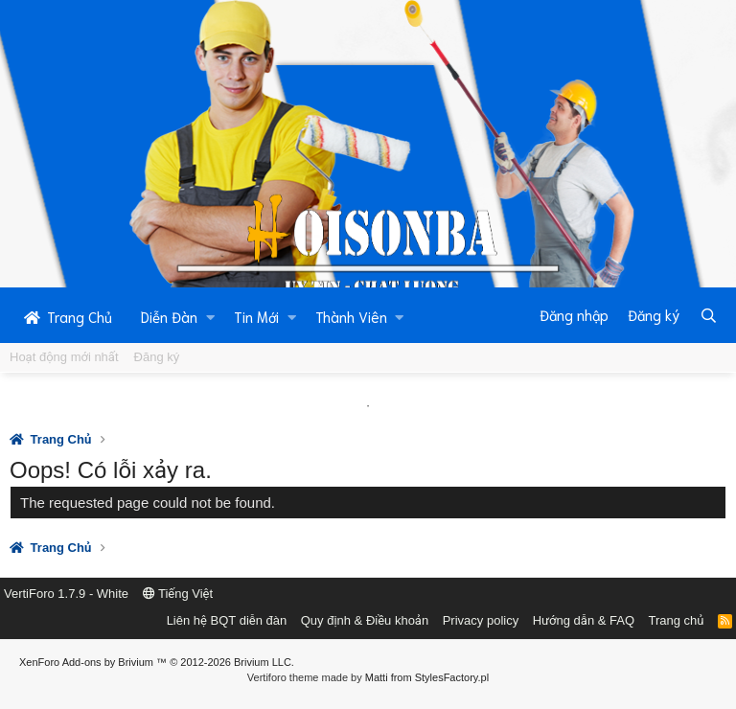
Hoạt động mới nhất (64, 357)
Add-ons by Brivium (156, 662)
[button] (210, 316)
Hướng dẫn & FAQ (583, 620)
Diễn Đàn (169, 316)
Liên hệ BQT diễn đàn (227, 620)
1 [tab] (368, 406)
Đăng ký (157, 357)
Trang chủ (676, 620)
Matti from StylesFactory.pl (427, 677)
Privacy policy (480, 620)
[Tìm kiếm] (708, 315)
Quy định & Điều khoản (364, 620)
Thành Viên (351, 316)
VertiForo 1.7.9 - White (66, 593)
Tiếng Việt (178, 593)
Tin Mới (256, 316)
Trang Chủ (68, 316)
